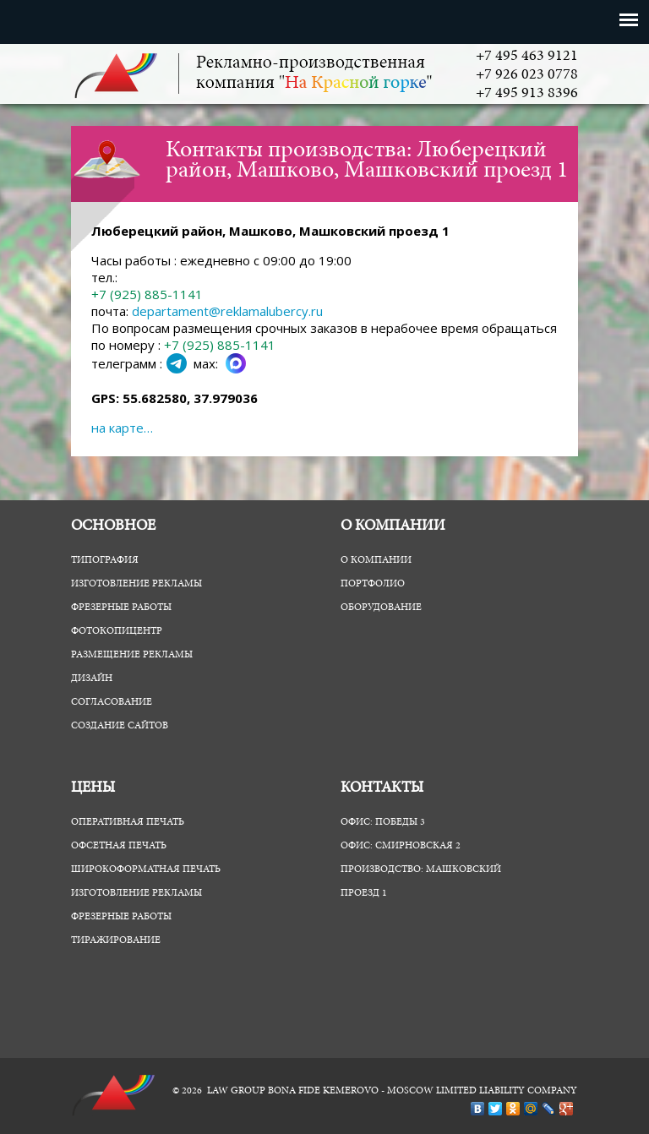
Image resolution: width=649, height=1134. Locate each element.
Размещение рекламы (132, 655)
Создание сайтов (119, 726)
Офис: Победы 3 (383, 822)
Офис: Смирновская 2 (401, 846)
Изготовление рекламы (136, 584)
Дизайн (91, 678)
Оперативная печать (127, 822)
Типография (105, 560)
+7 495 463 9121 (527, 56)
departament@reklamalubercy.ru (227, 311)
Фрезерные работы (121, 607)
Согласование (111, 702)
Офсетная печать (118, 846)
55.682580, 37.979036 (190, 398)
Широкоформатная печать (146, 869)
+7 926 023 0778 (527, 75)
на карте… (122, 427)
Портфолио (373, 584)
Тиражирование (116, 940)
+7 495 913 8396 (527, 93)
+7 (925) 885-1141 (147, 294)
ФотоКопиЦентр (116, 631)
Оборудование (381, 607)
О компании (376, 560)
